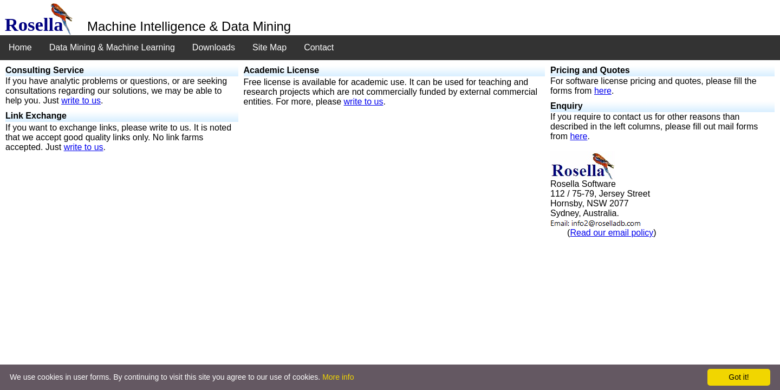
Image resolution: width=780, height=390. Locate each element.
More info (338, 377)
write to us (81, 100)
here (603, 90)
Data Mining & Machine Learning (112, 47)
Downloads (213, 47)
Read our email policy (611, 232)
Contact (319, 47)
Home (20, 47)
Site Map (269, 47)
